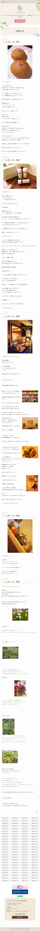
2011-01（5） (5, 878)
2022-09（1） (25, 831)
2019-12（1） (25, 839)
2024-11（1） (34, 820)
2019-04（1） (15, 841)
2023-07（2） (5, 831)
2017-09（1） (25, 844)
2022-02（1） (34, 831)
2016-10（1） (25, 846)
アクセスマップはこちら (13, 905)
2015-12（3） (25, 849)
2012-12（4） (34, 862)
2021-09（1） (5, 833)
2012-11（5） (5, 865)
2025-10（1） (5, 820)
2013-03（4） (5, 862)
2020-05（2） (34, 836)
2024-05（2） (15, 825)
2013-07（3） (15, 860)
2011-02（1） (34, 875)
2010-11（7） (25, 878)
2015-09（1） (5, 852)
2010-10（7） (34, 878)
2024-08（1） (25, 823)
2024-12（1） (25, 820)
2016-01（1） (15, 849)
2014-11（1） (5, 854)
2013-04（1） (34, 860)
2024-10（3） (5, 823)
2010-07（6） (25, 881)
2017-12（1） (15, 844)
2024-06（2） (5, 825)
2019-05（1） (5, 841)
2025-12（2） (34, 817)
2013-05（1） (25, 860)
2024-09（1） (15, 823)
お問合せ (20, 917)
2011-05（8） (5, 875)
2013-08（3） (5, 860)
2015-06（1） (15, 852)
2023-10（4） (34, 828)
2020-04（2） (5, 839)
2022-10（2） (15, 831)
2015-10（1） (34, 849)
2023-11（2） (25, 828)
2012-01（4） (5, 870)
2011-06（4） (34, 873)
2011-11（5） (25, 870)
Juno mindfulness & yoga (21, 929)
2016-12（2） (15, 846)
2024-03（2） (34, 825)
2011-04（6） (15, 875)
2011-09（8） (5, 873)
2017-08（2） (34, 844)
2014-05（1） (15, 854)
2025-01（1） (15, 820)
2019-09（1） (34, 839)
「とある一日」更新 (12, 41)
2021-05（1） (25, 833)
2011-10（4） (34, 870)
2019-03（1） (25, 841)
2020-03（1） (15, 839)
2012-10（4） (15, 865)
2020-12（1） (15, 836)
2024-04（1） (25, 825)
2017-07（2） (5, 846)
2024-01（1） (15, 828)
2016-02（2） (5, 849)
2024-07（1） (34, 823)
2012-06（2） (5, 867)
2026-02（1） (15, 817)
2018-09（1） (34, 841)
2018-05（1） (5, 844)
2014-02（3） (5, 857)
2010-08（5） (15, 881)
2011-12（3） (15, 870)
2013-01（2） (25, 862)
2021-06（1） (15, 833)
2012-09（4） (25, 865)
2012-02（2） (34, 867)
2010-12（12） (15, 878)
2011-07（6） (25, 873)
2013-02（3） (15, 862)
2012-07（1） (34, 865)
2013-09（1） (34, 857)
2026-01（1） (25, 817)
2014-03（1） (34, 854)
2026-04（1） (5, 817)
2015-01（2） (34, 852)
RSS (29, 929)
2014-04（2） (25, 854)
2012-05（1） (15, 867)
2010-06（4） (34, 881)
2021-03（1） (5, 836)
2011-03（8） (25, 875)
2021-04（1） (34, 833)
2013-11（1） (25, 857)
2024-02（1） (5, 828)
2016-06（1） (34, 846)
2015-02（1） (25, 852)
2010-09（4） (5, 881)
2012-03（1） (25, 867)
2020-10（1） (25, 836)
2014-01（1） (15, 857)
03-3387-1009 (20, 914)
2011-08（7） (15, 873)
